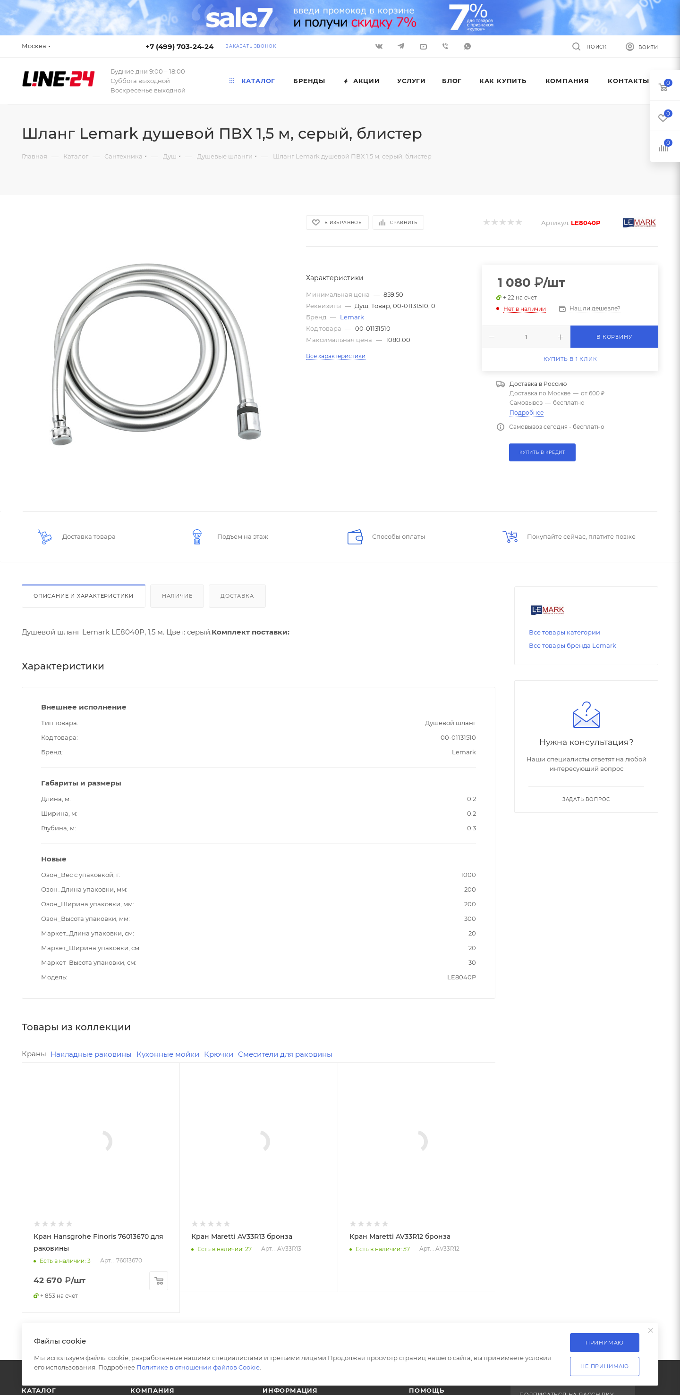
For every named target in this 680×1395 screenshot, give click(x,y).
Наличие (177, 596)
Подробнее (527, 412)
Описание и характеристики (84, 596)
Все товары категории (564, 632)
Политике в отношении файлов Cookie (198, 1367)
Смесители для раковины (285, 1054)
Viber (445, 46)
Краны (34, 1053)
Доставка (237, 596)
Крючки (218, 1054)
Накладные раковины (91, 1054)
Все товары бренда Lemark (572, 645)
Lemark (352, 317)
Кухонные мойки (167, 1054)
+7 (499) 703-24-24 (179, 46)
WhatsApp (467, 46)
